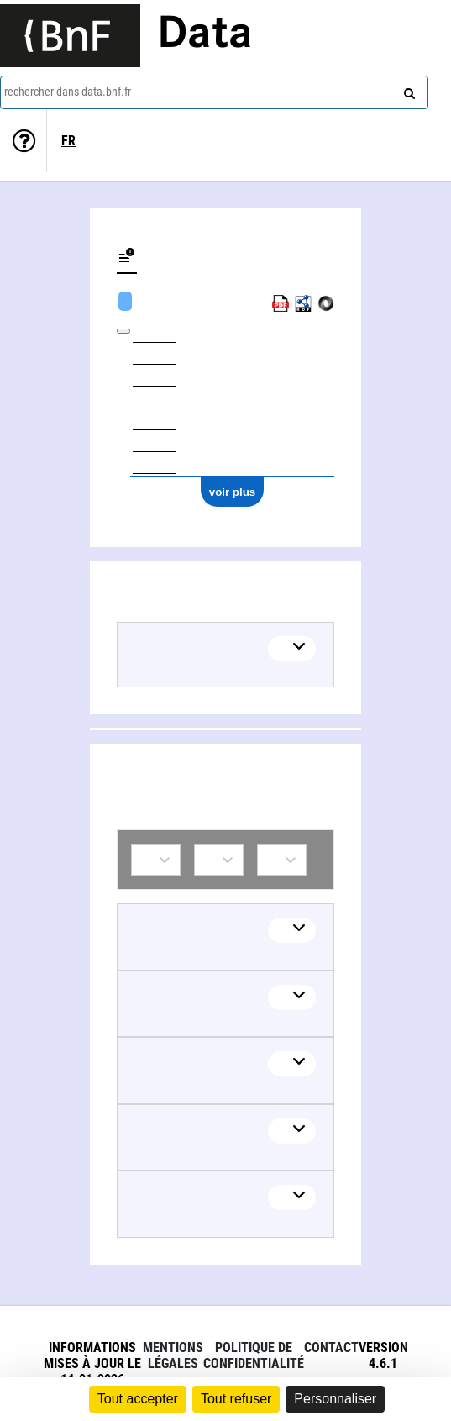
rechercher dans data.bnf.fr (67, 91)
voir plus (232, 492)
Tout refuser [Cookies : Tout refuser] (236, 1399)
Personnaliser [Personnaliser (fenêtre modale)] (335, 1399)
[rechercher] (407, 90)
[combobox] (214, 92)
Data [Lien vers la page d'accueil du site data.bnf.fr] (205, 35)
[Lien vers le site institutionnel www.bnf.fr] (70, 35)
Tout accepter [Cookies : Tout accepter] (137, 1399)
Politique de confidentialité (253, 1355)
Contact (331, 1347)
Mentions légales (173, 1355)
